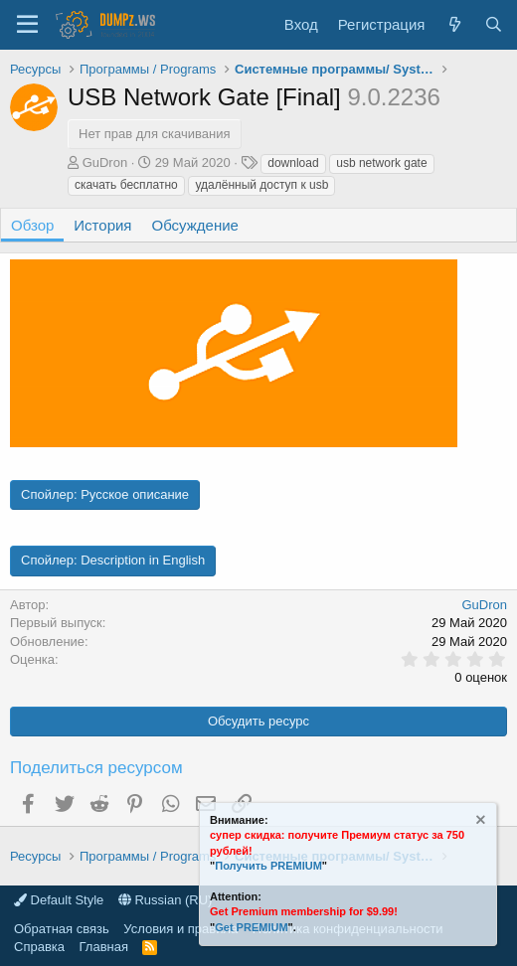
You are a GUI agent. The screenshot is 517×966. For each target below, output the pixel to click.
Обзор (32, 225)
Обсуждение (195, 225)
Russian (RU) (165, 899)
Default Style (58, 899)
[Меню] (27, 25)
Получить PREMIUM (268, 866)
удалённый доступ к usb (261, 185)
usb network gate (381, 163)
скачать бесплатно (126, 185)
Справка (39, 946)
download (292, 163)
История (102, 225)
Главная (104, 946)
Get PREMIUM (251, 927)
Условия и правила (180, 928)
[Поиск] (493, 24)
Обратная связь (61, 928)
